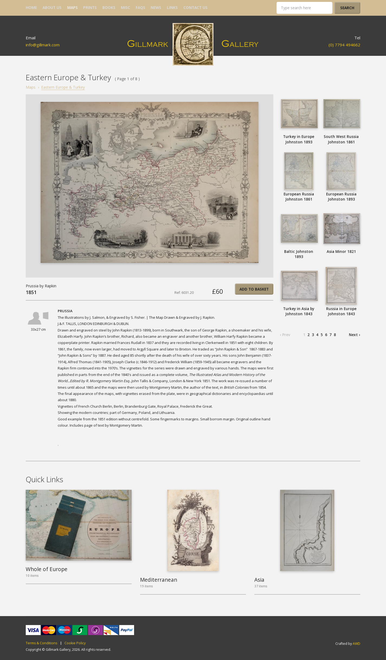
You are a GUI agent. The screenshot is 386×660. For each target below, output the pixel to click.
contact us (195, 7)
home (31, 7)
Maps (30, 87)
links (172, 7)
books (108, 7)
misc (125, 7)
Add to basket (254, 289)
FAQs (140, 7)
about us (52, 7)
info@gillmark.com (43, 44)
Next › (354, 334)
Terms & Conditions (41, 643)
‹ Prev (285, 334)
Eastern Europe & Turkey (63, 87)
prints (90, 7)
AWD (356, 643)
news (156, 7)
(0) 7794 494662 (344, 44)
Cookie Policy (75, 643)
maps (72, 7)
